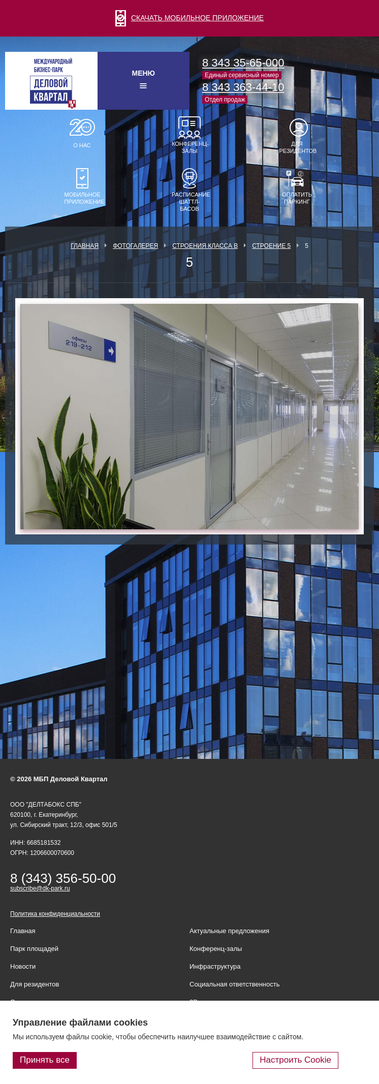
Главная (85, 245)
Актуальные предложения (229, 931)
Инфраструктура (215, 966)
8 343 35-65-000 (243, 62)
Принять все (45, 1060)
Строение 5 (271, 245)
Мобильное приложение (82, 198)
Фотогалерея (135, 245)
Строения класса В (205, 245)
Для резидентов (297, 147)
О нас (82, 145)
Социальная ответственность (235, 984)
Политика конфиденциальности (55, 913)
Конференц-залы (189, 147)
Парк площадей (34, 948)
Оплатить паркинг (297, 198)
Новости (23, 966)
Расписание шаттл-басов (189, 202)
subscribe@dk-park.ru (40, 888)
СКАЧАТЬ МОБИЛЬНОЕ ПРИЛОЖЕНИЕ (189, 18)
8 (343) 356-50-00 (63, 878)
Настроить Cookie (295, 1060)
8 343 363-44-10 (243, 87)
